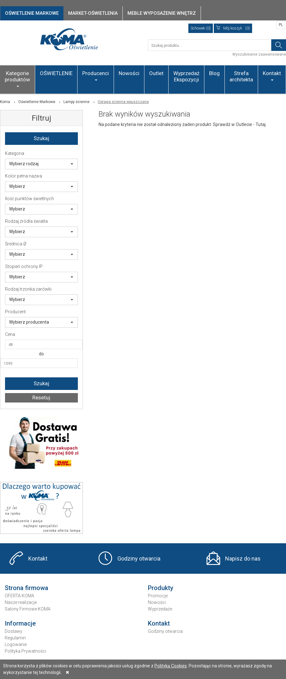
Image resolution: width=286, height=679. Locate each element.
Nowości (129, 73)
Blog (214, 73)
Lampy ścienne (76, 102)
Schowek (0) (201, 28)
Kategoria (14, 153)
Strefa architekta (241, 76)
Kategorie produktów (17, 78)
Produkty (160, 588)
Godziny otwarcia (138, 558)
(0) (233, 28)
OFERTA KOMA (19, 595)
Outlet (156, 73)
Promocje (158, 595)
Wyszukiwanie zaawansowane (259, 54)
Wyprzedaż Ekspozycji (186, 76)
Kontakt (272, 75)
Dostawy (13, 631)
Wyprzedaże (160, 608)
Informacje (20, 623)
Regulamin (15, 637)
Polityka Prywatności (25, 651)
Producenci (95, 75)
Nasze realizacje (21, 602)
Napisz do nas (243, 558)
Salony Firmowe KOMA (28, 608)
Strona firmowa (26, 588)
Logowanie (16, 644)
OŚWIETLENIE (56, 73)
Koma (5, 102)
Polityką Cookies (170, 665)
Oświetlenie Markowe (36, 102)
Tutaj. (261, 124)
